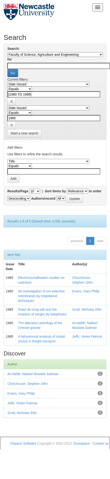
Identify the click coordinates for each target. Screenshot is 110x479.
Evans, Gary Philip (86, 291)
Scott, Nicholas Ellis (86, 309)
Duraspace (82, 443)
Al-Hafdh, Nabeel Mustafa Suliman (33, 374)
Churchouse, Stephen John (27, 384)
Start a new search (24, 133)
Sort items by (55, 191)
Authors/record (43, 198)
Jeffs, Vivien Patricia (87, 336)
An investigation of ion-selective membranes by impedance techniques (41, 296)
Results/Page (17, 191)
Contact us (101, 443)
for (9, 59)
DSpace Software (23, 443)
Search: (13, 49)
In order (95, 191)
